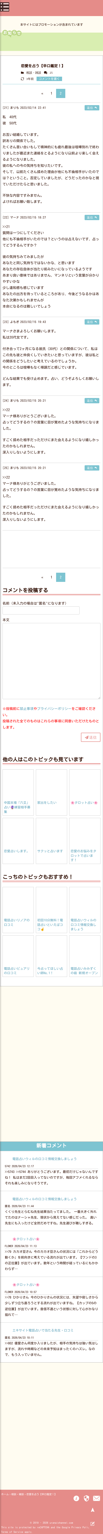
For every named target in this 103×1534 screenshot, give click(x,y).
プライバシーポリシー (54, 708)
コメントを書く (49, 78)
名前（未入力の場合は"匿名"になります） (35, 603)
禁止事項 (27, 708)
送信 (93, 737)
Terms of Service (12, 1532)
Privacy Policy (81, 1527)
